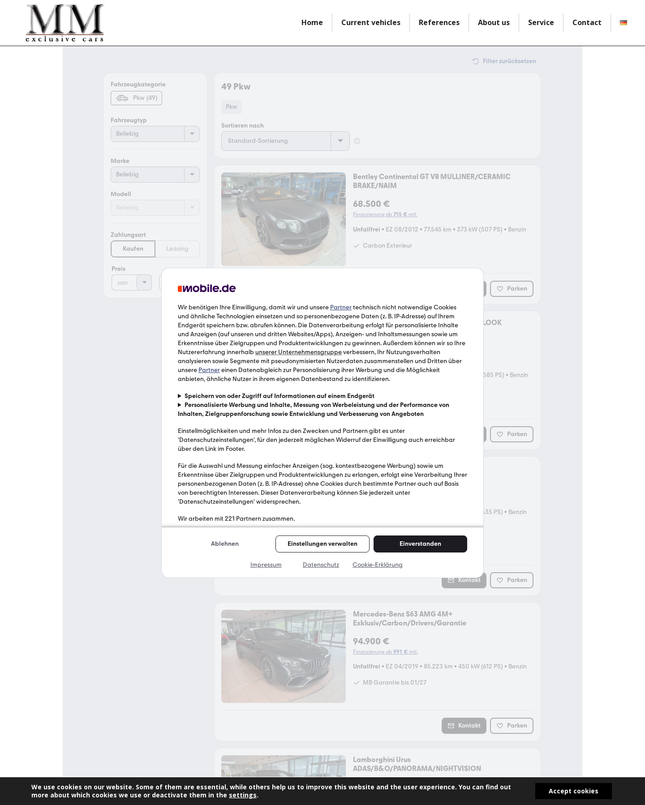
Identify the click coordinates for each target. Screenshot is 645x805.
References (439, 22)
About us (494, 22)
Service (541, 22)
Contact (587, 22)
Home (312, 22)
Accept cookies (573, 791)
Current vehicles (370, 22)
